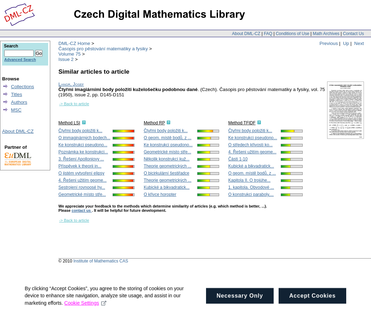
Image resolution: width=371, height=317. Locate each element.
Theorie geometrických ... (168, 166)
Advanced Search (20, 59)
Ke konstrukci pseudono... (82, 144)
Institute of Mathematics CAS (100, 261)
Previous (329, 43)
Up (346, 43)
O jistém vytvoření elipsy (81, 173)
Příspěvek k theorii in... (79, 166)
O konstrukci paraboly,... (251, 194)
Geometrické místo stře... (82, 194)
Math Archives (326, 33)
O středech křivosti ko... (250, 144)
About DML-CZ (246, 33)
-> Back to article (74, 104)
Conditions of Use (292, 33)
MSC (16, 110)
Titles (16, 94)
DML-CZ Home (74, 43)
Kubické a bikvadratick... (166, 187)
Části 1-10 (238, 159)
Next (359, 43)
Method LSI (69, 122)
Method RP (154, 122)
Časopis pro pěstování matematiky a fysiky (103, 48)
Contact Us (353, 33)
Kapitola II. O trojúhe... (249, 180)
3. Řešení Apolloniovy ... (81, 159)
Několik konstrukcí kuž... (166, 159)
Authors (19, 102)
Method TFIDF (242, 122)
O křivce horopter (160, 194)
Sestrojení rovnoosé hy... (81, 187)
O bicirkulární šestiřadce (166, 173)
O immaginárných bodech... (84, 137)
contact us (82, 210)
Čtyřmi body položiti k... (80, 130)
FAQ (268, 33)
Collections (22, 86)
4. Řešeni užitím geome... (82, 180)
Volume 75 (69, 54)
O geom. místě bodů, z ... (168, 137)
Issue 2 (66, 59)
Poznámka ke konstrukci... (83, 151)
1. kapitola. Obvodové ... (251, 187)
